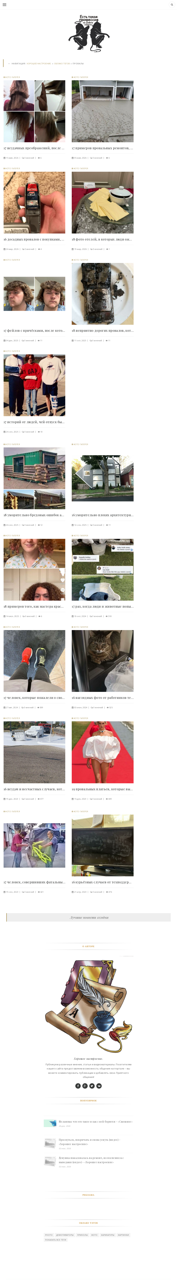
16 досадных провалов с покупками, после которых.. (34, 239)
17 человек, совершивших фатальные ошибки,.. (34, 882)
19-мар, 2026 (80, 249)
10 (41, 431)
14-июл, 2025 (12, 616)
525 (111, 707)
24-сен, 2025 (12, 431)
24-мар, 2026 (12, 249)
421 (42, 892)
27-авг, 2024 (12, 707)
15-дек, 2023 (80, 798)
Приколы (82, 1235)
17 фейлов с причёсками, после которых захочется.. (34, 330)
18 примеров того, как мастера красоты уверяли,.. (34, 606)
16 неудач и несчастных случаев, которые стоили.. (34, 789)
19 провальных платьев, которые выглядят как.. (102, 789)
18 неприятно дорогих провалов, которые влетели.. (102, 330)
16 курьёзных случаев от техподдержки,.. (102, 882)
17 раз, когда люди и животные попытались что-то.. (102, 606)
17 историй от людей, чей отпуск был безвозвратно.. (34, 422)
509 (41, 707)
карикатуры (107, 1235)
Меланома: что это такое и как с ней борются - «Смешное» (96, 1121)
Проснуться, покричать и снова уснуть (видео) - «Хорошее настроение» (90, 1142)
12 (41, 525)
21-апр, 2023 (80, 892)
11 (41, 340)
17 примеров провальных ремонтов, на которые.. (102, 148)
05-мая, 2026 (80, 157)
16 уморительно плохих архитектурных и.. (102, 515)
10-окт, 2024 (80, 616)
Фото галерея (12, 77)
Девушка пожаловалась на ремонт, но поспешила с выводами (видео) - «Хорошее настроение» (91, 1160)
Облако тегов (62, 63)
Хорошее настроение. (39, 63)
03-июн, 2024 (80, 707)
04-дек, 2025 (12, 340)
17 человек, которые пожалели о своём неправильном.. (34, 697)
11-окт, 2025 (80, 340)
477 (42, 798)
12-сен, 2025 (80, 525)
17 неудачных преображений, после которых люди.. (34, 148)
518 (110, 616)
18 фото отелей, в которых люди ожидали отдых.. (102, 239)
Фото (94, 1235)
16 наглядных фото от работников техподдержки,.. (102, 697)
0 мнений (29, 157)
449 (110, 798)
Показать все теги (55, 1240)
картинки (123, 1235)
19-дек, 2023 (12, 798)
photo (49, 1235)
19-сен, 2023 (12, 892)
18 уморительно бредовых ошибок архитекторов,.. (34, 515)
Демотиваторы (65, 1235)
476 (110, 892)
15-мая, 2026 (12, 157)
